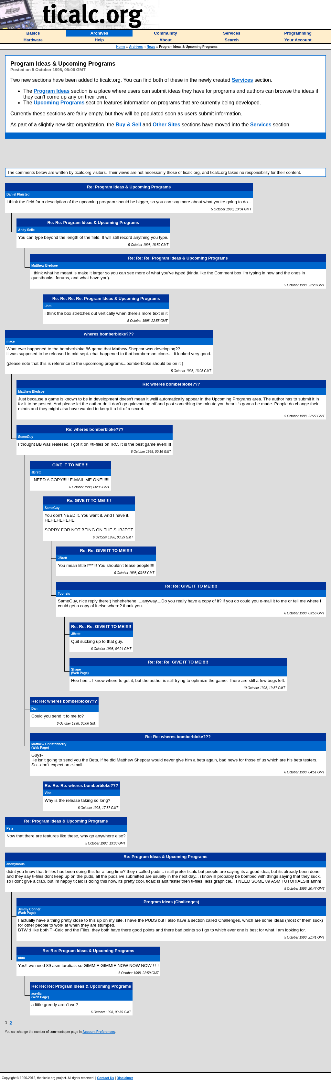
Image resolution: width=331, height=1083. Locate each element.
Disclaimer (125, 1078)
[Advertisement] (165, 153)
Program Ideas (51, 91)
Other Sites (166, 124)
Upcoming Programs (59, 102)
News (151, 46)
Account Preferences (98, 1032)
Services (242, 80)
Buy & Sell (128, 124)
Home (120, 46)
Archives (136, 46)
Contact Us (105, 1078)
